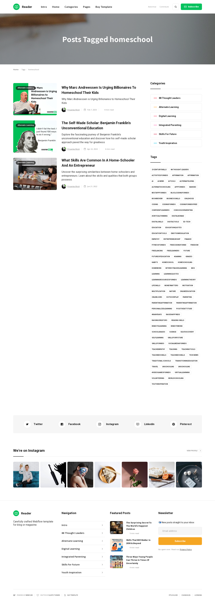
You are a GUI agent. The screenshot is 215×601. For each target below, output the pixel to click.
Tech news (193, 355)
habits (155, 262)
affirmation (177, 175)
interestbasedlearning (176, 268)
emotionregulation (180, 233)
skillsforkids (158, 343)
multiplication (158, 291)
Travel (155, 367)
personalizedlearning (162, 309)
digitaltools (173, 222)
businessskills (173, 198)
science (172, 332)
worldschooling (176, 378)
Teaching (173, 349)
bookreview (157, 198)
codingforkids (169, 204)
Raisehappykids (173, 314)
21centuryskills (159, 169)
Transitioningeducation (186, 361)
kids (193, 268)
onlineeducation (187, 291)
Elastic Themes (54, 595)
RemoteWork (176, 326)
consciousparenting (183, 210)
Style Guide (173, 595)
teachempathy (158, 349)
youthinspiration (160, 384)
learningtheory (188, 280)
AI (152, 181)
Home (16, 69)
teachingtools (188, 349)
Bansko (192, 187)
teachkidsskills (159, 355)
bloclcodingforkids (180, 193)
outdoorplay (172, 297)
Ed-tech (186, 222)
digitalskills (157, 222)
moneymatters (171, 285)
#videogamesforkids (161, 372)
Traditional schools (161, 361)
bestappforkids (159, 193)
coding (155, 204)
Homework (156, 268)
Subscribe (193, 6)
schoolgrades (158, 332)
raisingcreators (159, 320)
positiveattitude (184, 309)
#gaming (177, 256)
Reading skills (177, 320)
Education (156, 227)
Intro (44, 6)
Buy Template (103, 6)
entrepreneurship (172, 239)
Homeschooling (185, 262)
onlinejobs (157, 297)
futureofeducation (161, 256)
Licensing (198, 595)
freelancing (157, 251)
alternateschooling (161, 187)
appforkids (180, 187)
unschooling (168, 367)
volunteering (158, 378)
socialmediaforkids (177, 343)
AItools (171, 181)
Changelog (186, 595)
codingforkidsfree (188, 204)
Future (187, 251)
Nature (172, 291)
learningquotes (171, 274)
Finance (188, 239)
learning (156, 274)
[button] (56, 7)
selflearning (158, 338)
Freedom (194, 245)
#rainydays (157, 314)
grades (189, 256)
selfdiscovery (187, 332)
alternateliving (187, 181)
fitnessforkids (159, 245)
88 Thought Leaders (180, 169)
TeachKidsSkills (177, 355)
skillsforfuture (175, 338)
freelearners (173, 251)
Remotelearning (159, 326)
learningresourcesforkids (164, 280)
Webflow (29, 595)
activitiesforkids (160, 175)
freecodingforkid (178, 245)
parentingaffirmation (162, 303)
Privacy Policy (186, 549)
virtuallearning (182, 372)
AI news (161, 181)
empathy (155, 239)
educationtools (159, 233)
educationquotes (173, 227)
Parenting (187, 297)
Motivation (187, 285)
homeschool (168, 262)
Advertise (152, 6)
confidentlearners (161, 210)
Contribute (164, 6)
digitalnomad (178, 216)
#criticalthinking (160, 216)
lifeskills (156, 285)
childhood (189, 198)
